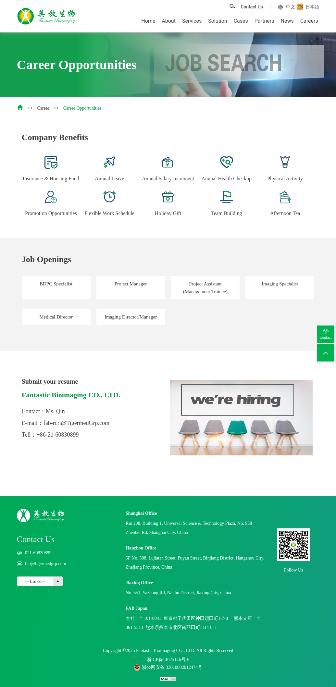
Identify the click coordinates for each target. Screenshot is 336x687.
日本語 (312, 7)
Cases (241, 21)
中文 (290, 7)
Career (43, 108)
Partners (264, 21)
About (169, 21)
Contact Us (252, 6)
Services (192, 21)
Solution (217, 21)
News (287, 21)
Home (148, 21)
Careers (309, 21)
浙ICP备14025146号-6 (168, 659)
